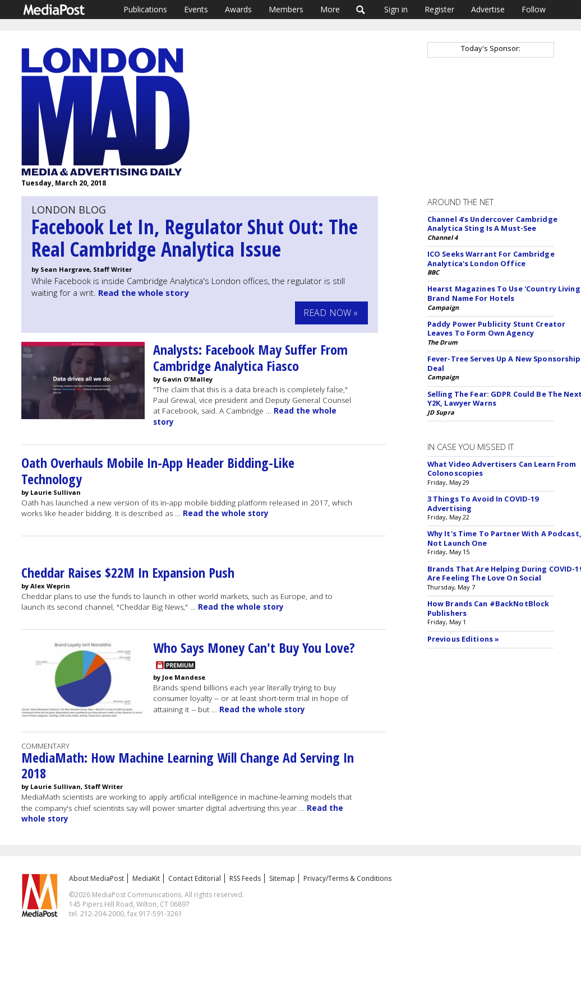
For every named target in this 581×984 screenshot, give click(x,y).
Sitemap (282, 878)
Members (286, 9)
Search (361, 9)
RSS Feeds (245, 878)
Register (439, 9)
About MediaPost (96, 878)
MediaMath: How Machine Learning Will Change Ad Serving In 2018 (187, 765)
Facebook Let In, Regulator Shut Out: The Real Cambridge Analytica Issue (194, 238)
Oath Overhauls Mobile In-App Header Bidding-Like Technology (157, 470)
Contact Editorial (194, 878)
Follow (534, 9)
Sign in (396, 9)
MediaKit (146, 878)
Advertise (488, 9)
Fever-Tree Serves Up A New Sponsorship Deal (504, 363)
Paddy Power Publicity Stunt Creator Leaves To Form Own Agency (496, 328)
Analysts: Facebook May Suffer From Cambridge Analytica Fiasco (250, 357)
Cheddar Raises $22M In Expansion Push (127, 572)
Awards (238, 9)
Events (196, 9)
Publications (145, 9)
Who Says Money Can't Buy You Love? (254, 647)
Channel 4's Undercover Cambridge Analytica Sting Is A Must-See (492, 224)
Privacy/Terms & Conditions (347, 878)
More (330, 9)
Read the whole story (143, 292)
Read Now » (330, 313)
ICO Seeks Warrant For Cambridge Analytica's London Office (491, 258)
